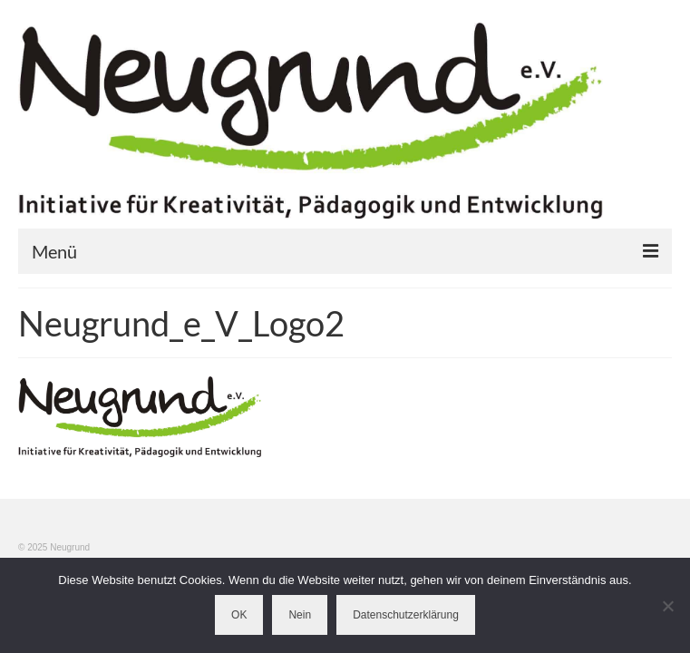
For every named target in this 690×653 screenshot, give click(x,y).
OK (239, 615)
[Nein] (667, 606)
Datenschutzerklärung (406, 615)
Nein (299, 615)
